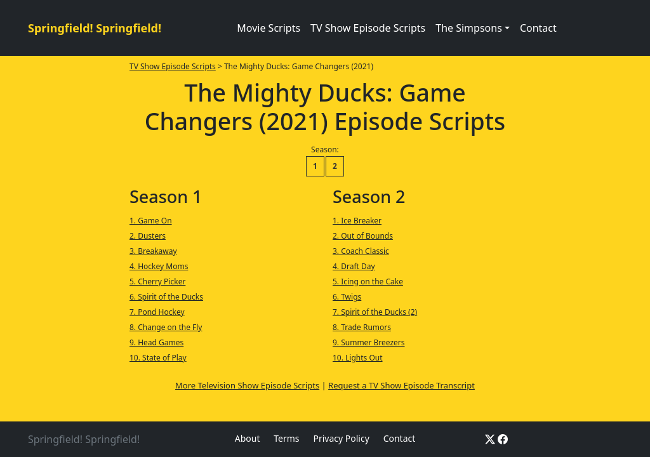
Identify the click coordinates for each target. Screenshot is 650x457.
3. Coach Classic (361, 251)
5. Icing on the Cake (368, 281)
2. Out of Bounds (363, 235)
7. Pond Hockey (157, 312)
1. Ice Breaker (357, 220)
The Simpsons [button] (468, 28)
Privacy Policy (341, 438)
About (247, 438)
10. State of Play (158, 357)
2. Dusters (147, 235)
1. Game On (150, 220)
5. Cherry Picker (157, 281)
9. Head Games (156, 342)
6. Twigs (347, 296)
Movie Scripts (268, 28)
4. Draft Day (354, 266)
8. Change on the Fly (165, 327)
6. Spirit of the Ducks (166, 296)
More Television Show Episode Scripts (247, 385)
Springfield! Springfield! (94, 28)
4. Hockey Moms (158, 266)
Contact (538, 28)
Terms (286, 438)
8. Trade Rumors (362, 327)
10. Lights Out (358, 357)
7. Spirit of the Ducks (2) (375, 312)
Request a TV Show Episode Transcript (401, 385)
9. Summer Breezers (369, 342)
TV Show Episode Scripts (367, 28)
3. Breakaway (153, 251)
